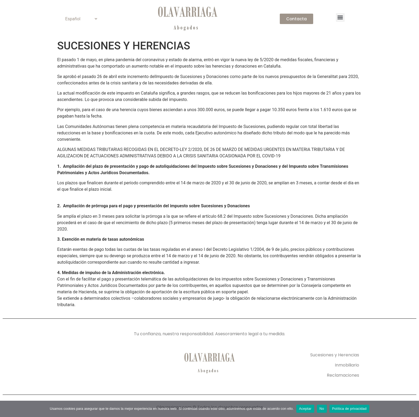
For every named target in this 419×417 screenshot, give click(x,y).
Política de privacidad (349, 409)
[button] (340, 17)
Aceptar (305, 409)
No (322, 409)
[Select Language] (79, 19)
